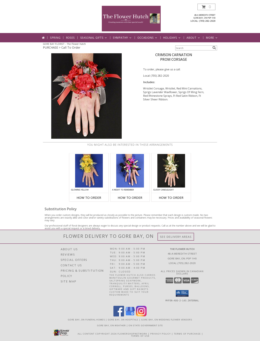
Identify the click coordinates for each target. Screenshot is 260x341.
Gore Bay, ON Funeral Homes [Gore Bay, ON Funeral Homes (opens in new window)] (86, 319)
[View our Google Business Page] (130, 315)
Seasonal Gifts (93, 37)
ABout (193, 37)
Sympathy (122, 37)
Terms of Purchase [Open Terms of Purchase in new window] (187, 333)
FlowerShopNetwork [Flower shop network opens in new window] (132, 333)
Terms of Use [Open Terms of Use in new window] (140, 335)
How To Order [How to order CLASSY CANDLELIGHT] (171, 197)
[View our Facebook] (118, 315)
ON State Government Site (146, 325)
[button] (206, 7)
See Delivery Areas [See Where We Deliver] (176, 237)
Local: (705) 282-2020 (156, 75)
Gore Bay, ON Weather (111, 325)
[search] (214, 48)
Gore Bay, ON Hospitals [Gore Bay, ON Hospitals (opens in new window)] (123, 319)
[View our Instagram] (141, 315)
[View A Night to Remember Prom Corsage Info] (130, 171)
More (212, 37)
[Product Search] (193, 48)
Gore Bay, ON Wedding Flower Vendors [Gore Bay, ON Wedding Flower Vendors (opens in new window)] (166, 319)
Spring (55, 37)
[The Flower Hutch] (131, 18)
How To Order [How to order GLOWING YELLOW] (89, 197)
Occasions (147, 37)
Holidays (172, 37)
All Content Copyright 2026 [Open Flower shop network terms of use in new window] (97, 333)
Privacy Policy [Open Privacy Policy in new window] (160, 333)
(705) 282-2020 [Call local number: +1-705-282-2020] (207, 20)
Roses (70, 37)
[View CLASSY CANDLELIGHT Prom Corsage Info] (171, 171)
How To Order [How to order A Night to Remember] (130, 197)
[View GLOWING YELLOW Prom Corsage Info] (89, 171)
